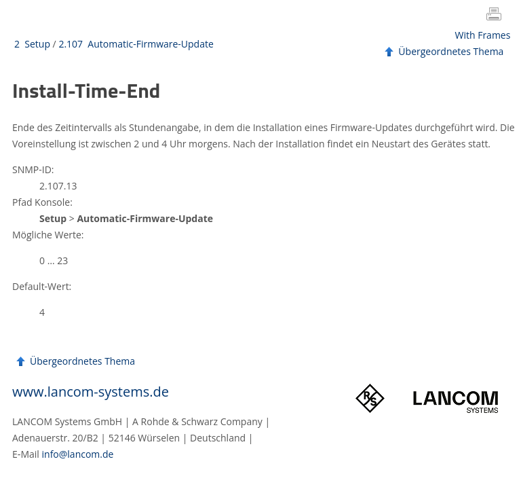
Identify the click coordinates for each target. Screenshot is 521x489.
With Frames (483, 35)
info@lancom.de (78, 454)
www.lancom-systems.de (90, 391)
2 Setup (32, 43)
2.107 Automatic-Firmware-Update (135, 43)
